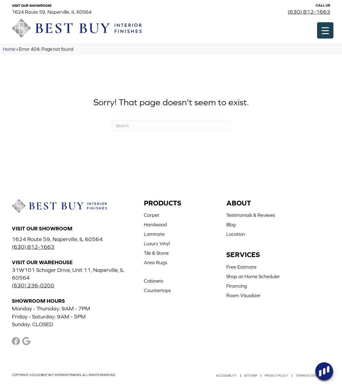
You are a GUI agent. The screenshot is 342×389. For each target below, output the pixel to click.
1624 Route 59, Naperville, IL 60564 (51, 12)
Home (9, 49)
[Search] (171, 126)
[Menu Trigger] (325, 30)
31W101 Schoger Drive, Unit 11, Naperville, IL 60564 (68, 274)
